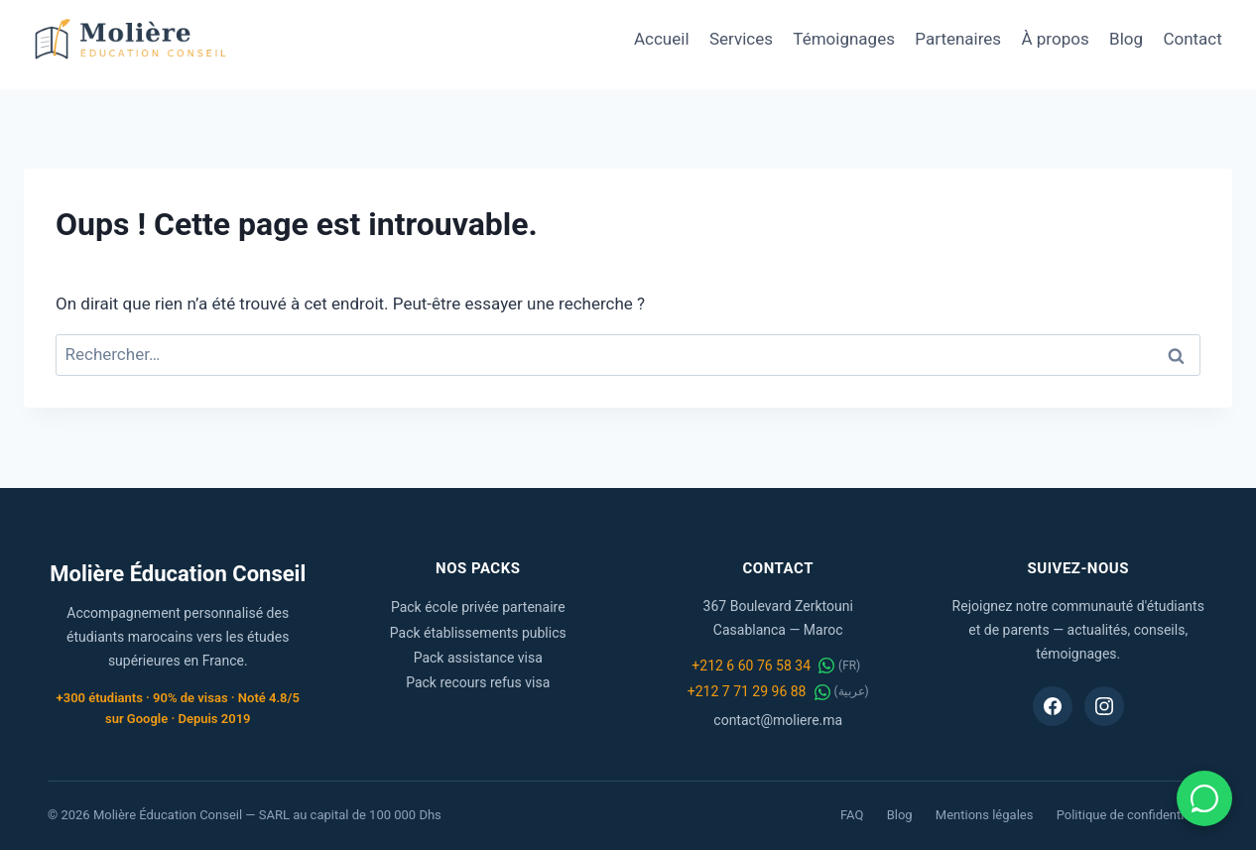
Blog (1126, 39)
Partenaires (958, 39)
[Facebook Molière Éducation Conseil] (1052, 706)
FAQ (851, 814)
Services (741, 39)
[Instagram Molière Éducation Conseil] (1104, 706)
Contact (1192, 39)
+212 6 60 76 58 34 (751, 665)
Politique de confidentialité (1132, 814)
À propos (1055, 39)
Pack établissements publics (478, 633)
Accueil (662, 39)
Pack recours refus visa (478, 682)
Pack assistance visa (478, 658)
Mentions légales (985, 814)
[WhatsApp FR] (826, 665)
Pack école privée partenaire (478, 607)
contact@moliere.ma (777, 720)
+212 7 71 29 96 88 (747, 691)
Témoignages (844, 39)
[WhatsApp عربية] (822, 692)
